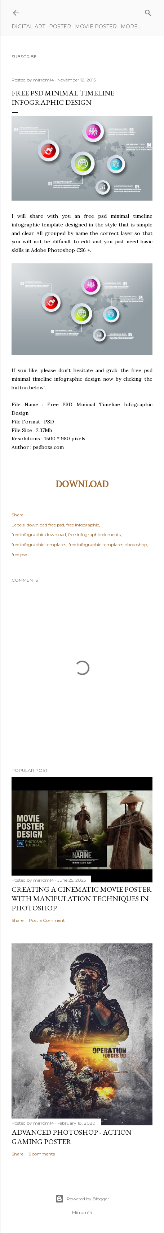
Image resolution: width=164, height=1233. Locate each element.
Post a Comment (47, 920)
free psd (19, 554)
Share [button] (17, 514)
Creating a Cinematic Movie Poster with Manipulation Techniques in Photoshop (82, 899)
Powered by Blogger (82, 1199)
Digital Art (28, 26)
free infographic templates (39, 544)
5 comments (42, 1154)
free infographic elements (94, 534)
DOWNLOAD (82, 484)
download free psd (45, 525)
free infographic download (39, 534)
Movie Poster (96, 26)
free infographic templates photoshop (107, 544)
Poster (60, 26)
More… (131, 26)
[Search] (148, 11)
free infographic (82, 525)
